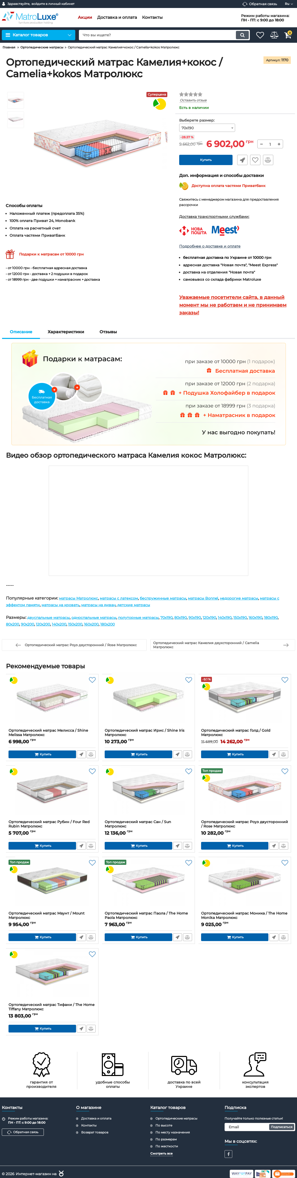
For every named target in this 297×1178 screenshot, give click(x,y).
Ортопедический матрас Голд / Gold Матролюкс (244, 735)
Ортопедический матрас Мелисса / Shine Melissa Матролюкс (52, 735)
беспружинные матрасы (176, 598)
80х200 (49, 624)
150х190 (270, 617)
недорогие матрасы (262, 598)
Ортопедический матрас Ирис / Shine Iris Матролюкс (148, 735)
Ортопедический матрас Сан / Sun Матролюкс (148, 826)
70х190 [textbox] (188, 128)
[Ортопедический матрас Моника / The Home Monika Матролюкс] (244, 885)
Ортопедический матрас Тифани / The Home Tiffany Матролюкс (52, 1009)
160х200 (140, 624)
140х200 (103, 624)
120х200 (84, 624)
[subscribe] (260, 1127)
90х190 (218, 617)
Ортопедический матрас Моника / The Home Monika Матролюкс (244, 918)
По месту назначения (172, 1132)
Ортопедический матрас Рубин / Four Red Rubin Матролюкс (52, 826)
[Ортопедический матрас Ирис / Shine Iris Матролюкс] (148, 703)
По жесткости (166, 1146)
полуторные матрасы (153, 617)
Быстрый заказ (240, 160)
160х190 (14, 624)
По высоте (163, 1126)
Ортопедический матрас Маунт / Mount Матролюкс (52, 918)
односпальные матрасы (103, 617)
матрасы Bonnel (222, 598)
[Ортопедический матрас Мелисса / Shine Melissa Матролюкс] (52, 703)
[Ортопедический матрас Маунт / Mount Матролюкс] (52, 885)
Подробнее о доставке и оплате (210, 246)
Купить (206, 160)
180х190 (32, 624)
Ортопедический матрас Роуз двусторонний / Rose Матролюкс (244, 826)
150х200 (122, 624)
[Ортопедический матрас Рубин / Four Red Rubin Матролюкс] (52, 794)
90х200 (66, 624)
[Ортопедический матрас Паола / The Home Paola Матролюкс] (148, 885)
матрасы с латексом (126, 598)
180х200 (159, 624)
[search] (158, 35)
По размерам (166, 1139)
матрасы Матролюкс (81, 598)
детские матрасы (173, 604)
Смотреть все (161, 1154)
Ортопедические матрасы (176, 1119)
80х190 (201, 617)
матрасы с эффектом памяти (37, 604)
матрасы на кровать (91, 604)
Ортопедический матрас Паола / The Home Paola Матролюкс (148, 918)
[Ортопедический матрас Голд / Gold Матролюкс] (244, 703)
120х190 (235, 617)
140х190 (252, 617)
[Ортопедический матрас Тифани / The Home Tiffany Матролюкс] (52, 977)
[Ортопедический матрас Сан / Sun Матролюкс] (148, 794)
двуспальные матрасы (51, 617)
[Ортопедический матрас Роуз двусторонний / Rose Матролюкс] (244, 794)
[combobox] (207, 128)
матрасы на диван (133, 604)
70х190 (185, 617)
